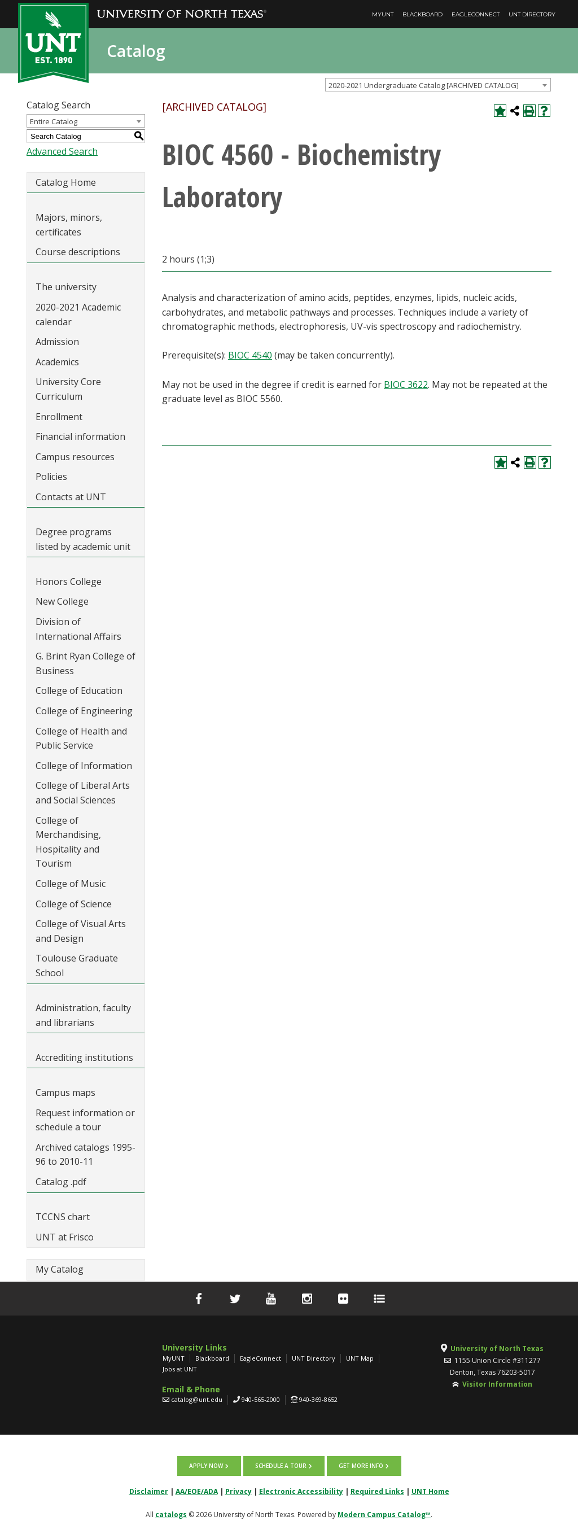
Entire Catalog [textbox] (53, 121)
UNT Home (430, 1488)
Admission (57, 341)
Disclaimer (148, 1488)
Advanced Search (62, 151)
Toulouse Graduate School (77, 965)
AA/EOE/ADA (197, 1488)
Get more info (358, 1465)
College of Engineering (84, 711)
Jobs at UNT (180, 1369)
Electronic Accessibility (301, 1488)
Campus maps (65, 1092)
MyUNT (382, 14)
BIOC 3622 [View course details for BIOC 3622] (406, 384)
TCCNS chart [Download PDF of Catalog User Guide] (63, 1217)
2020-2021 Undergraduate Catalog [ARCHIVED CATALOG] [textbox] (424, 85)
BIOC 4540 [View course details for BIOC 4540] (250, 355)
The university (66, 287)
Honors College (69, 581)
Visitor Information (497, 1384)
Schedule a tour (280, 1465)
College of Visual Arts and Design (81, 931)
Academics (57, 362)
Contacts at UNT (71, 497)
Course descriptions (78, 252)
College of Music (71, 883)
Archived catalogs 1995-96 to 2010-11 (85, 1154)
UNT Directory (532, 14)
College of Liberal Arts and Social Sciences (83, 792)
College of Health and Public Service (81, 738)
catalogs (171, 1512)
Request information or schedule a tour (85, 1120)
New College (62, 601)
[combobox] (438, 84)
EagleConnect (476, 14)
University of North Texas (497, 1348)
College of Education (79, 690)
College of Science (74, 904)
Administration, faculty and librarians (83, 1015)
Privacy (238, 1488)
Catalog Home (66, 182)
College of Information (84, 765)
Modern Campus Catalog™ (384, 1512)
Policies (51, 476)
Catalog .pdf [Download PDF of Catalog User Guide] (61, 1182)
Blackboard (422, 14)
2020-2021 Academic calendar (78, 314)
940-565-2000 (261, 1399)
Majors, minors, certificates (69, 224)
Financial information (80, 436)
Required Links (377, 1488)
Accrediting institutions (84, 1057)
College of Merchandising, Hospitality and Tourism (68, 842)
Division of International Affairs (78, 629)
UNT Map (360, 1358)
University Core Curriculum (68, 389)
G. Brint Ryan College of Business (85, 663)
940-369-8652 (318, 1399)
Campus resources (75, 457)
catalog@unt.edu (196, 1399)
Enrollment (59, 416)
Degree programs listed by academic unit (83, 539)
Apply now (209, 1465)
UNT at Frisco (65, 1237)
